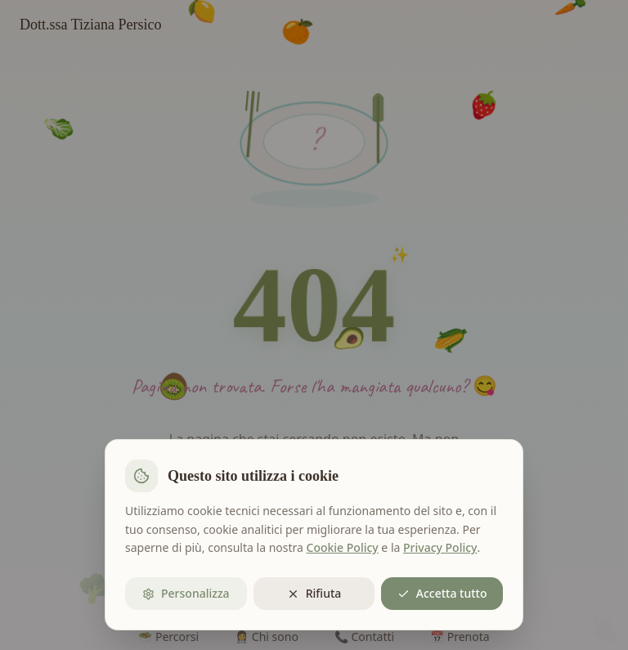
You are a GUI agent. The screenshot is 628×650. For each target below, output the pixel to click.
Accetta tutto (442, 593)
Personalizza (186, 593)
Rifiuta (314, 593)
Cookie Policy (343, 547)
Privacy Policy (440, 547)
